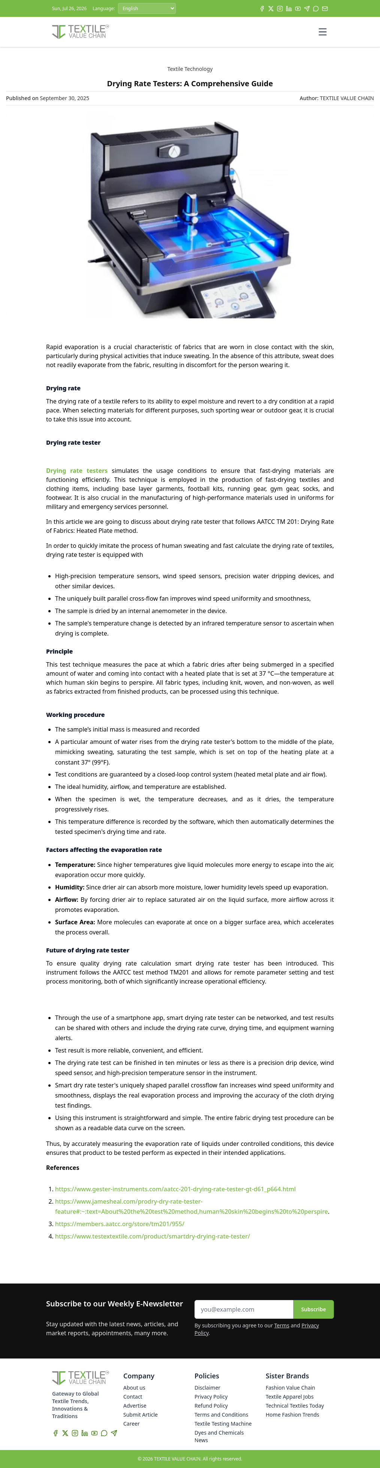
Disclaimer (207, 1387)
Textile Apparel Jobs (290, 1396)
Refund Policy (211, 1405)
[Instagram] (280, 9)
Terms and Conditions (221, 1414)
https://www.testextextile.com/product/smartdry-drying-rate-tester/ (152, 1236)
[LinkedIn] (289, 9)
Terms (281, 1325)
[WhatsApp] (316, 9)
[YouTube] (298, 9)
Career (131, 1423)
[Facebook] (262, 9)
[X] (271, 9)
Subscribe (313, 1309)
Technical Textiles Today (295, 1405)
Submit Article (140, 1414)
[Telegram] (307, 9)
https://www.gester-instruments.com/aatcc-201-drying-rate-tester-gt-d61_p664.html (175, 1189)
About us (134, 1387)
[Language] (147, 8)
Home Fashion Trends (292, 1414)
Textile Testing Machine (223, 1423)
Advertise (135, 1405)
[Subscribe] (325, 9)
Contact (132, 1396)
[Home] (80, 31)
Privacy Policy (210, 1396)
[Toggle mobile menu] (322, 32)
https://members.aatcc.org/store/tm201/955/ (119, 1224)
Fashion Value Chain (290, 1387)
